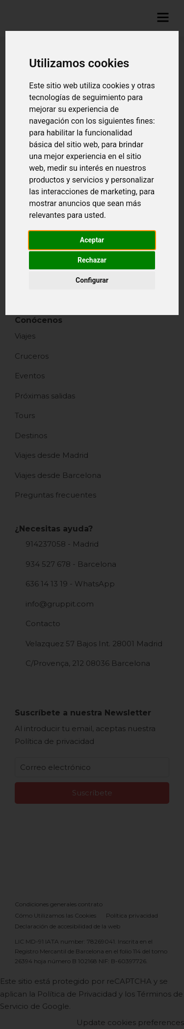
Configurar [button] (92, 280)
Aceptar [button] (92, 240)
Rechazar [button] (92, 260)
